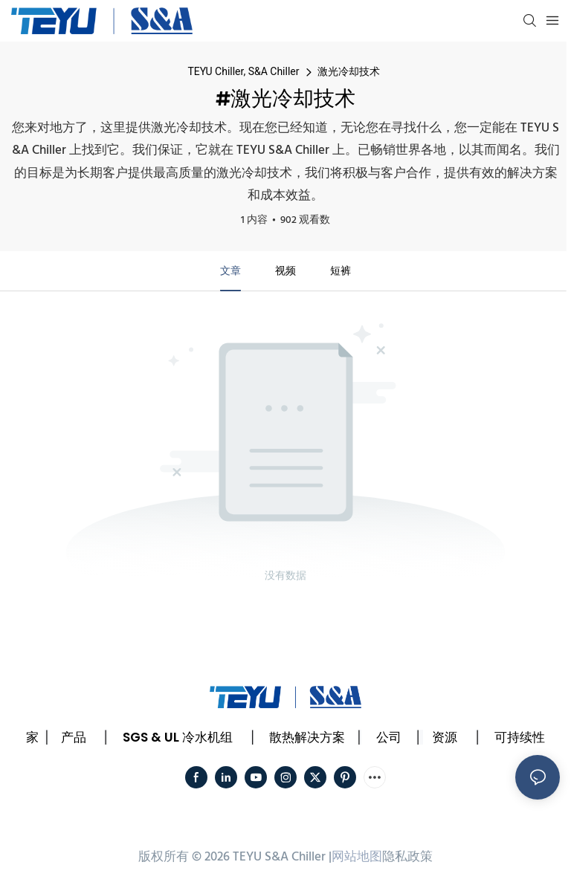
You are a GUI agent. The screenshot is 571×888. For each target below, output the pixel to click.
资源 (444, 737)
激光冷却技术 (348, 71)
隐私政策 (407, 857)
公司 (388, 737)
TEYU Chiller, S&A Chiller (243, 71)
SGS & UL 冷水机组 (178, 737)
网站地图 (357, 857)
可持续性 (519, 737)
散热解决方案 (307, 737)
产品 (73, 737)
